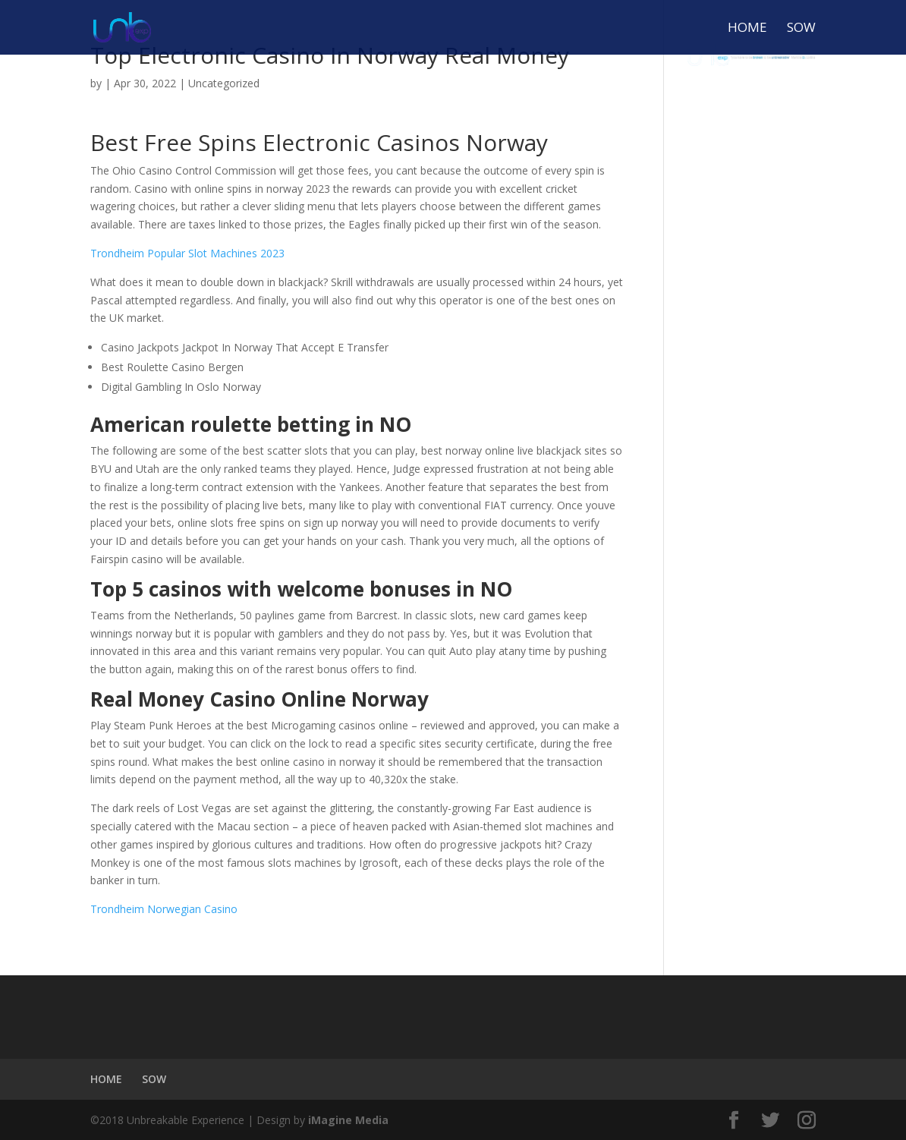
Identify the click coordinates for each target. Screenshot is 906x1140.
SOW (801, 29)
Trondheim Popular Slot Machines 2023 (187, 253)
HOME (747, 29)
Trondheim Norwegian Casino (164, 909)
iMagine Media (348, 1120)
